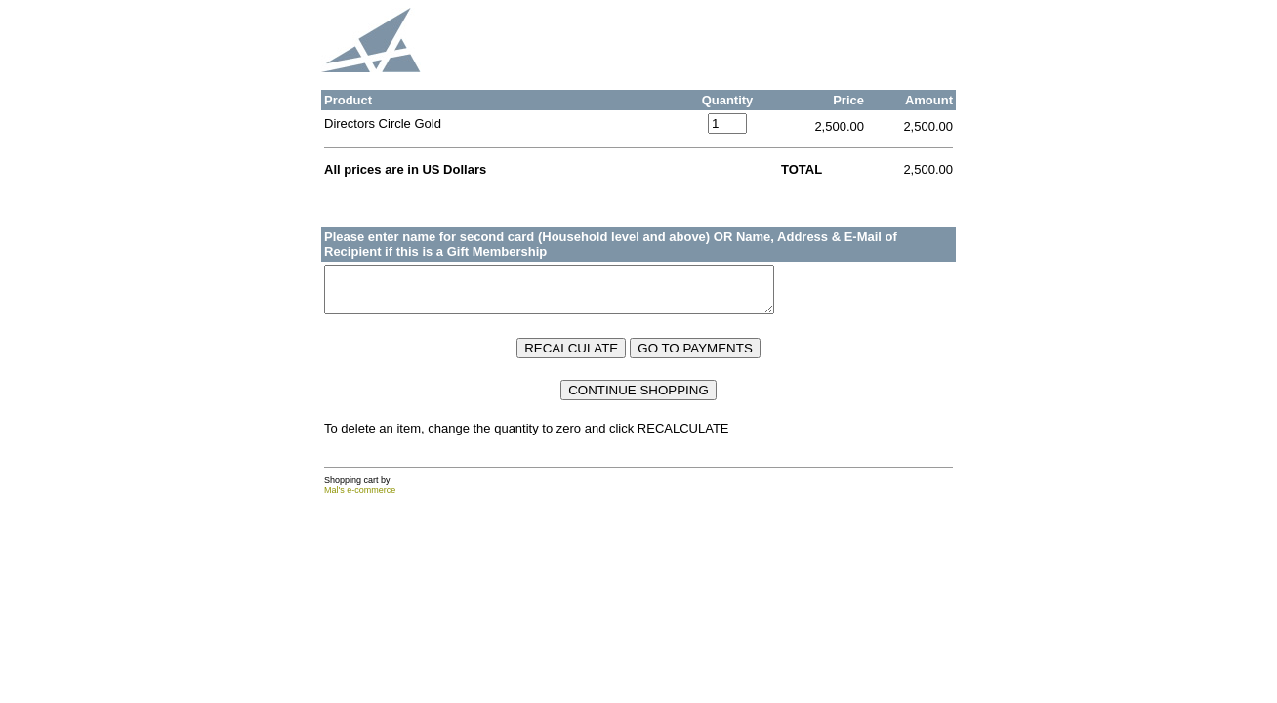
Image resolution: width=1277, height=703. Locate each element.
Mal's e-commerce (359, 499)
